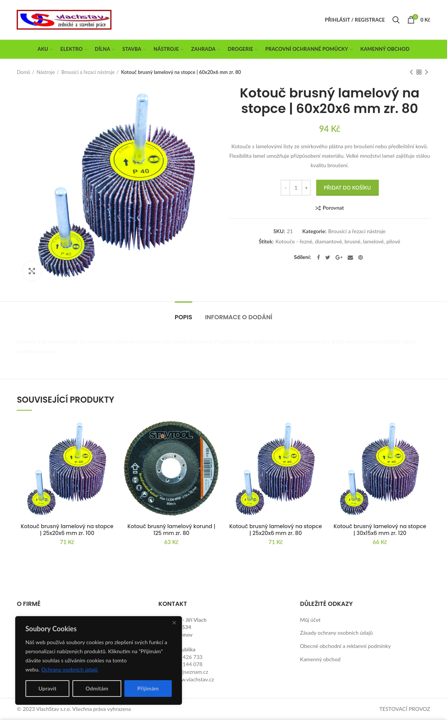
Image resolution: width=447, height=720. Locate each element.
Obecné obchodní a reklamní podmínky (345, 646)
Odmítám (97, 688)
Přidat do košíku (347, 188)
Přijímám (147, 688)
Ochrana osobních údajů (69, 669)
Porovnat (333, 208)
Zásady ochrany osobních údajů (336, 632)
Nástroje (45, 72)
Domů (23, 72)
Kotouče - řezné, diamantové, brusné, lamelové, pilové (337, 241)
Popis (183, 317)
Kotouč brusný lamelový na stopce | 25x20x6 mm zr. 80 (275, 529)
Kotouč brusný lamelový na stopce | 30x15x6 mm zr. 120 (380, 529)
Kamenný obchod (320, 659)
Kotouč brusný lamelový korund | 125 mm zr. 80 (171, 529)
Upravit (47, 688)
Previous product (411, 72)
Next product (426, 72)
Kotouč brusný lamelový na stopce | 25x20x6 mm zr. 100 (67, 529)
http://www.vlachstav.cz (186, 679)
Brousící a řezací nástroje (88, 72)
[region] (98, 660)
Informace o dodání (239, 317)
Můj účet (310, 619)
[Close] (174, 622)
